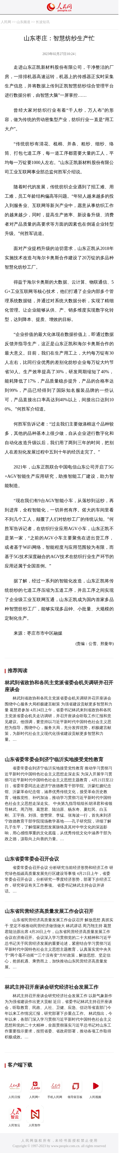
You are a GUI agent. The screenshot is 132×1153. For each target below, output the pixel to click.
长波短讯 (43, 22)
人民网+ (35, 1088)
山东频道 (23, 22)
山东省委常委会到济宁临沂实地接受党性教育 (54, 759)
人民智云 (14, 1116)
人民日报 (14, 1088)
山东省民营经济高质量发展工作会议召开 (49, 911)
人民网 (6, 22)
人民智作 (35, 1116)
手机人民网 (55, 1088)
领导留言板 (75, 1088)
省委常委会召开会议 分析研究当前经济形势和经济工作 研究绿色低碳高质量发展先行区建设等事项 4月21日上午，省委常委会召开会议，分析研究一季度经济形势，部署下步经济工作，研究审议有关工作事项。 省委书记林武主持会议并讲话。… (59, 879)
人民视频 (95, 1088)
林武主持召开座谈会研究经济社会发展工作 (51, 987)
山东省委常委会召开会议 (32, 859)
